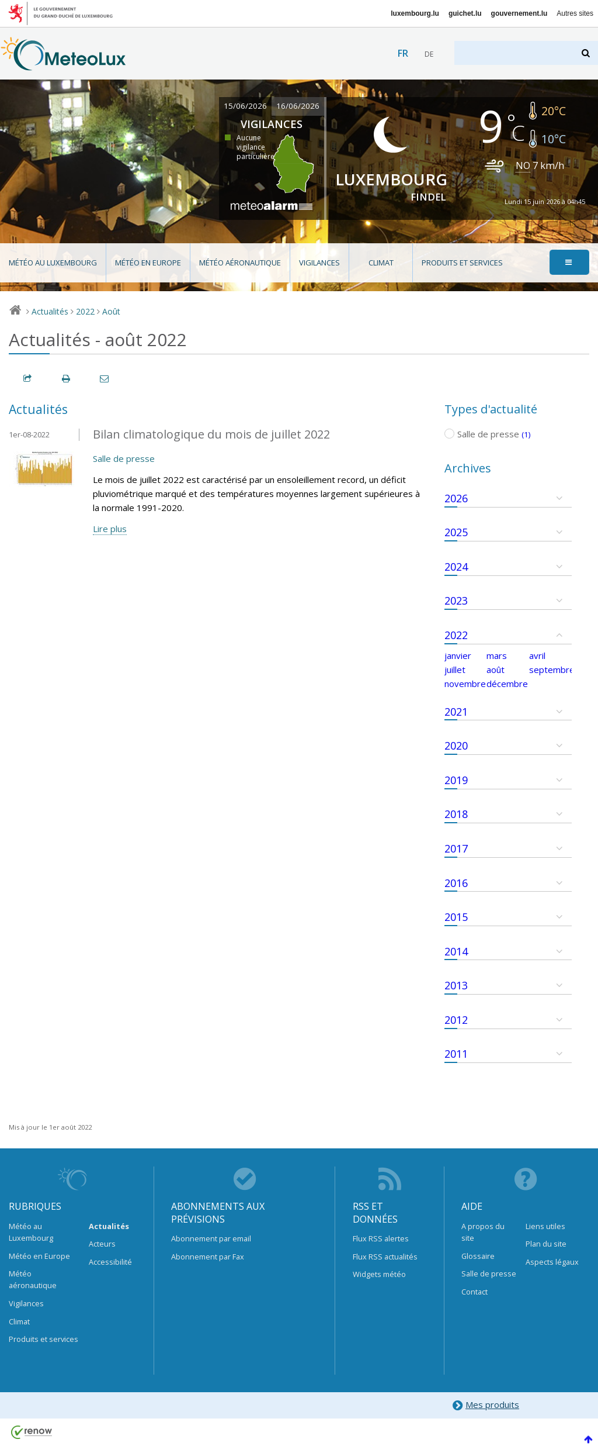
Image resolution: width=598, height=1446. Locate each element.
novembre (465, 683)
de (429, 54)
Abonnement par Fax (207, 1256)
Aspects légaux (552, 1262)
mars (496, 655)
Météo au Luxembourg (53, 262)
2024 (456, 567)
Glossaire (478, 1256)
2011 (456, 1054)
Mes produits (485, 1405)
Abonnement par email (211, 1238)
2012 (456, 1020)
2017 (456, 848)
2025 (456, 532)
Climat (381, 262)
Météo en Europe (148, 262)
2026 (456, 498)
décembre (507, 683)
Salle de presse (124, 458)
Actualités (50, 311)
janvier (457, 655)
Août (111, 311)
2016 (456, 883)
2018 (456, 814)
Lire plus (110, 528)
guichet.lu (465, 13)
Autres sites (575, 13)
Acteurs (102, 1243)
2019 (456, 780)
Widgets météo (379, 1274)
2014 (456, 951)
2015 (456, 917)
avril (537, 655)
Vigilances (319, 262)
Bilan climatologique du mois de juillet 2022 (211, 434)
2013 (456, 985)
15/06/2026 (245, 106)
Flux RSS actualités (385, 1256)
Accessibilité (110, 1262)
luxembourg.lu (415, 13)
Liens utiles (545, 1226)
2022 (85, 311)
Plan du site (546, 1243)
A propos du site (483, 1232)
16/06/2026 (297, 106)
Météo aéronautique (240, 262)
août (495, 669)
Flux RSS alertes (381, 1238)
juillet (454, 669)
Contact (474, 1291)
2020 (456, 745)
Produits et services (462, 262)
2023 (456, 600)
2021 (456, 712)
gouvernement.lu (519, 13)
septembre (552, 669)
